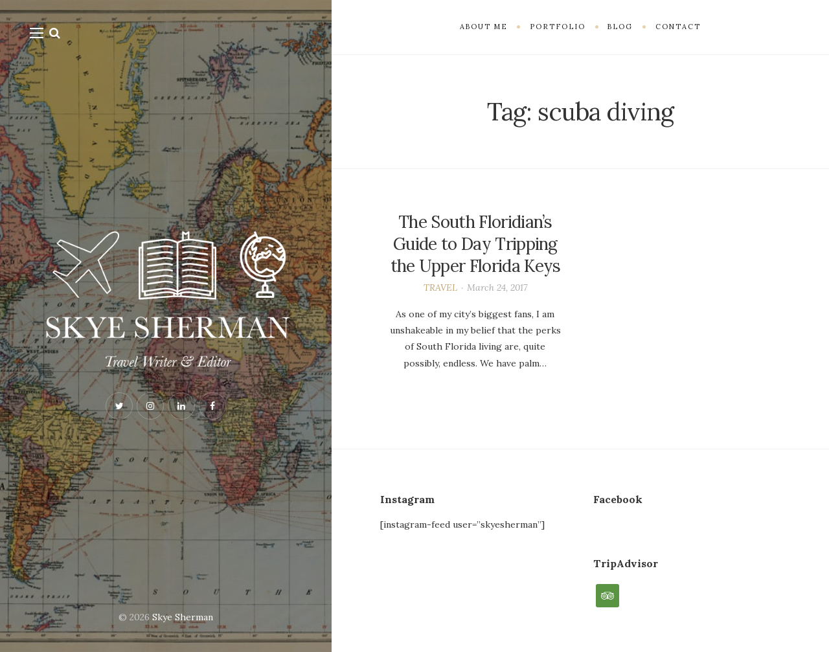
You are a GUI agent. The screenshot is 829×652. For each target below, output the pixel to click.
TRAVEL (440, 287)
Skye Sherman (182, 617)
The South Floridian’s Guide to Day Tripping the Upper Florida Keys (476, 243)
